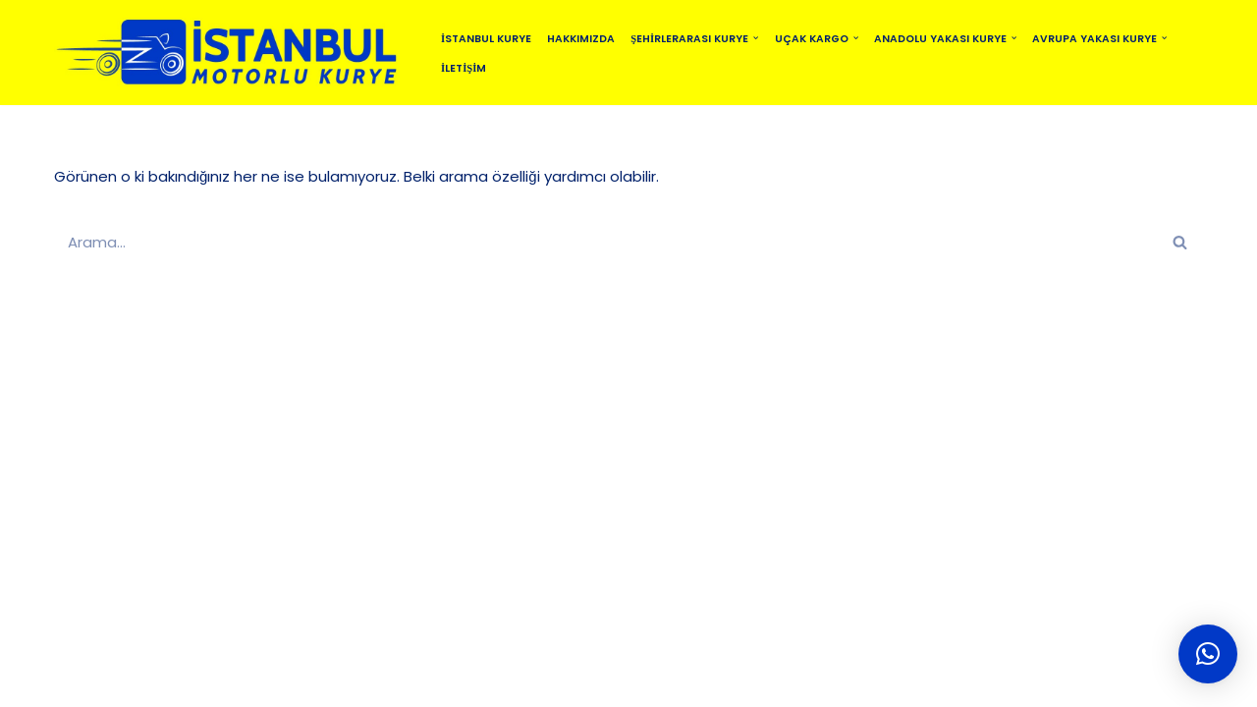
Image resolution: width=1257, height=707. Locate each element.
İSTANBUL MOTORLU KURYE (265, 683)
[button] (755, 37)
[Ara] (606, 242)
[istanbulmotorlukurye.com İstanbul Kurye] (231, 52)
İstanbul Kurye (486, 38)
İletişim (463, 68)
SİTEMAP (407, 683)
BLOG (481, 683)
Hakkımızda (581, 38)
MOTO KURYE (570, 683)
